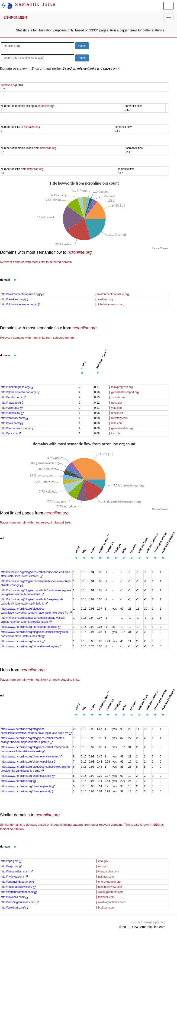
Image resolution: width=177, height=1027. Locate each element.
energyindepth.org (109, 881)
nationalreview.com (110, 886)
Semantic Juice (28, 4)
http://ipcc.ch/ (11, 433)
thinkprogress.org (122, 387)
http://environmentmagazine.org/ (22, 294)
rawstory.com (119, 418)
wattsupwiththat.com (110, 892)
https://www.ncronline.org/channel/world (27, 791)
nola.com (116, 423)
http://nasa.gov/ (12, 402)
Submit (82, 45)
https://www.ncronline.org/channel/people (28, 786)
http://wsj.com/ (11, 866)
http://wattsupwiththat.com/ (19, 892)
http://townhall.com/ (14, 897)
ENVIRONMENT (15, 17)
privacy (160, 922)
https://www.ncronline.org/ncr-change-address (31, 626)
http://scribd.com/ (13, 397)
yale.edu (116, 407)
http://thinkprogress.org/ (17, 387)
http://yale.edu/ (12, 407)
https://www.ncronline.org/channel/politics (28, 761)
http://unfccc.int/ (12, 413)
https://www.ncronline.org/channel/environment (31, 756)
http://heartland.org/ (14, 299)
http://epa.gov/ (11, 861)
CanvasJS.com (159, 248)
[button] (15, 280)
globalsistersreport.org (110, 304)
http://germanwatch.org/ (17, 428)
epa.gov (103, 861)
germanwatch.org (122, 428)
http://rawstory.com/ (14, 418)
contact (136, 922)
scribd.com (118, 397)
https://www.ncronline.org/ (18, 781)
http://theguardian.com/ (17, 871)
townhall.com (106, 897)
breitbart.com (106, 907)
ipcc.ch (115, 433)
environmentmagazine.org (113, 294)
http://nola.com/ (12, 423)
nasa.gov (116, 402)
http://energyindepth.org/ (17, 881)
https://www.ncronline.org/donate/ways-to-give (31, 646)
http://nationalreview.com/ (18, 886)
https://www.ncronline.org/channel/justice (28, 775)
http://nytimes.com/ (14, 876)
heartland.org (105, 299)
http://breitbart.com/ (14, 907)
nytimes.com (106, 876)
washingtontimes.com (111, 902)
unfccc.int (117, 413)
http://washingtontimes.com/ (20, 902)
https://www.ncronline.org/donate (23, 641)
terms (148, 922)
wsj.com (103, 866)
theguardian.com (108, 871)
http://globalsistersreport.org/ (20, 304)
